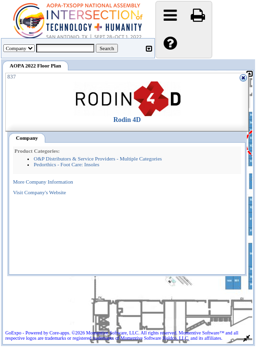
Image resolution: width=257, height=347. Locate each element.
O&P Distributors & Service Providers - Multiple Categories (98, 158)
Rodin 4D (127, 119)
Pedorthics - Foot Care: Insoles (66, 164)
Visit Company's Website (39, 192)
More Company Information (43, 182)
